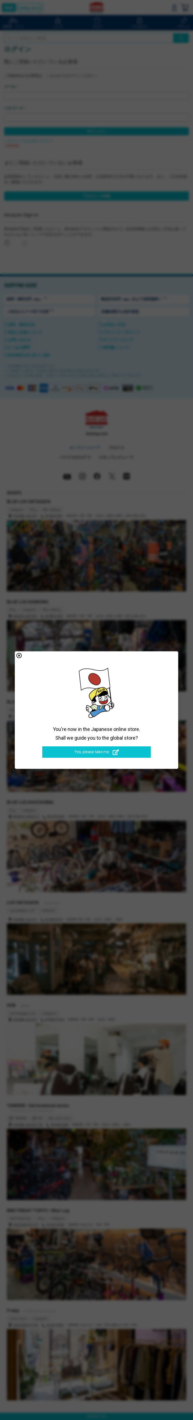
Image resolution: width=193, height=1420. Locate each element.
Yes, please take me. (96, 752)
